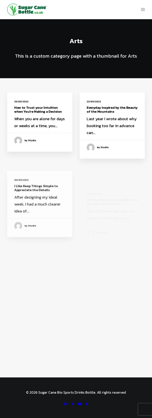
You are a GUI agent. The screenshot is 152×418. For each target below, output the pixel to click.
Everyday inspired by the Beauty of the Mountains (112, 109)
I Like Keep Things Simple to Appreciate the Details (36, 196)
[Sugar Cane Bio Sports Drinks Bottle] (27, 9)
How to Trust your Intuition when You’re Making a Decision (38, 109)
